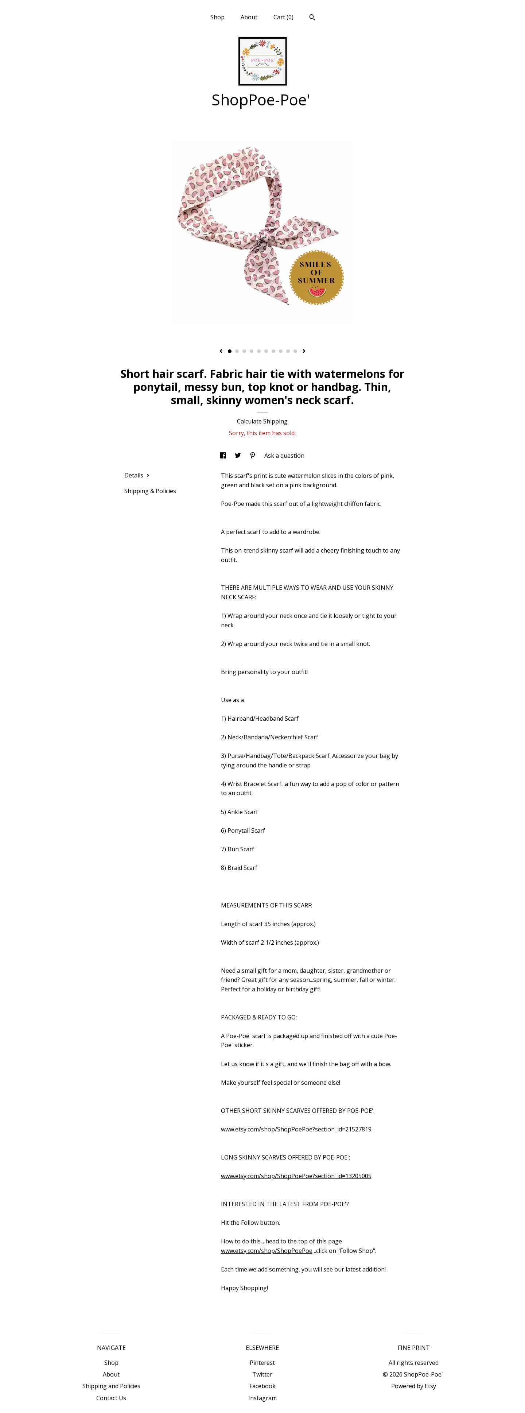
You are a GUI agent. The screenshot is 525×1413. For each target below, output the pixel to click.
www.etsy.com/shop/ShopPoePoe (266, 1251)
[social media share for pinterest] (253, 456)
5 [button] (259, 351)
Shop (217, 17)
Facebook (262, 1386)
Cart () (283, 17)
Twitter (262, 1374)
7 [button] (273, 351)
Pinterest (262, 1363)
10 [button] (295, 351)
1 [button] (230, 351)
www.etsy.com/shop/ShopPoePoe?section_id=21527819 (296, 1129)
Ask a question (284, 456)
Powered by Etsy (413, 1386)
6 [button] (266, 351)
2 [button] (237, 351)
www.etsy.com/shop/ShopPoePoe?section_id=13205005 (296, 1176)
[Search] (312, 18)
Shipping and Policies (111, 1386)
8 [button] (281, 351)
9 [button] (288, 351)
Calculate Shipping (262, 421)
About (249, 17)
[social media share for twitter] (238, 456)
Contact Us (111, 1398)
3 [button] (244, 351)
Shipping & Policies (150, 491)
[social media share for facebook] (224, 456)
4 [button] (251, 351)
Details (136, 475)
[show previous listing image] (221, 351)
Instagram (262, 1398)
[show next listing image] (304, 351)
